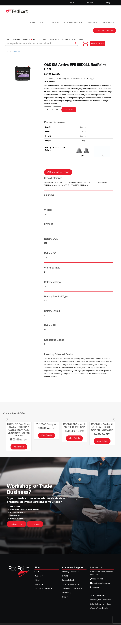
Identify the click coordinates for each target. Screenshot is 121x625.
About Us (55, 22)
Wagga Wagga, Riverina (99, 608)
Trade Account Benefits (71, 588)
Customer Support (73, 22)
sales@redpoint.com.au (101, 583)
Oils (80, 39)
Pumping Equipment (42, 588)
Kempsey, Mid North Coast (100, 600)
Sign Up (89, 2)
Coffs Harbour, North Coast (100, 604)
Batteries (52, 39)
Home (32, 22)
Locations (92, 22)
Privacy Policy (68, 580)
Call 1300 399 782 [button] (104, 30)
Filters (72, 39)
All (33, 39)
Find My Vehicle (97, 43)
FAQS (65, 576)
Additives (41, 39)
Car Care (63, 39)
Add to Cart (68, 109)
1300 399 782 (97, 579)
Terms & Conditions (70, 584)
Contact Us (108, 22)
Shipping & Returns (70, 571)
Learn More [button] (35, 524)
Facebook (94, 587)
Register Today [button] (16, 524)
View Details (18, 446)
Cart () (108, 2)
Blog (64, 597)
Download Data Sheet (58, 172)
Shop (42, 22)
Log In (71, 2)
